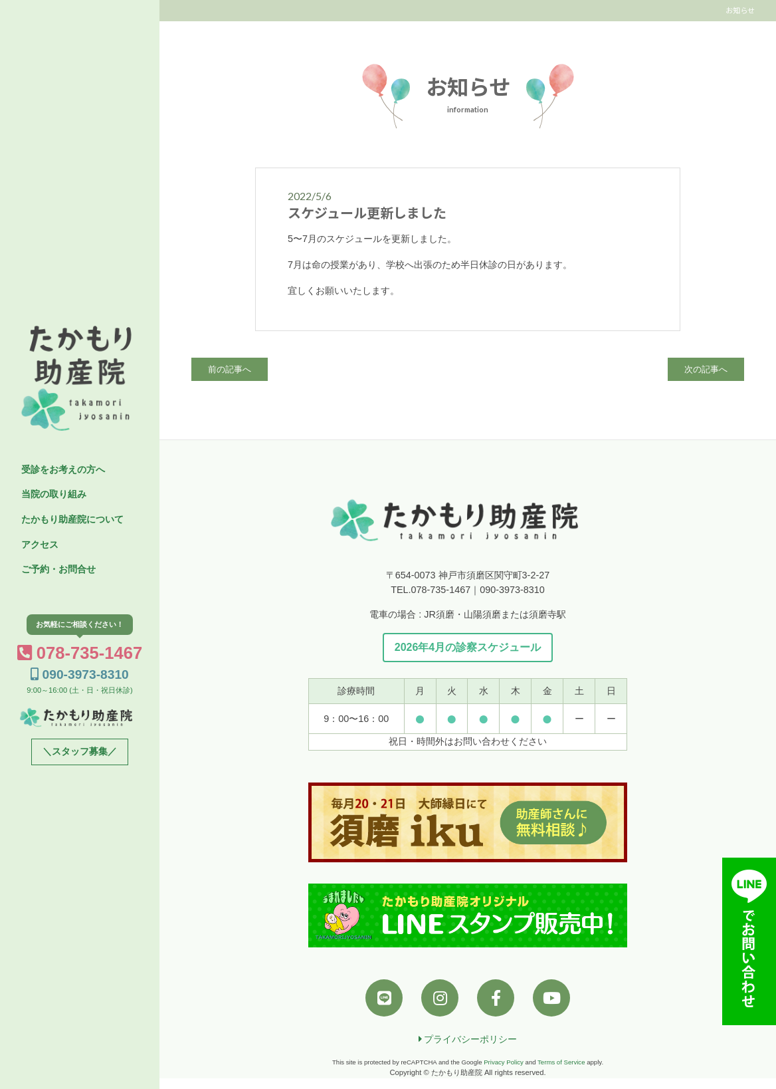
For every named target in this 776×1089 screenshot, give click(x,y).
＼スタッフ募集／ (80, 751)
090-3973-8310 (80, 674)
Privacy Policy (504, 1062)
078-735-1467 (80, 653)
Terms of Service (561, 1062)
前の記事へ (229, 369)
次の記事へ (706, 369)
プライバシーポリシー (468, 1039)
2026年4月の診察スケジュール (468, 647)
